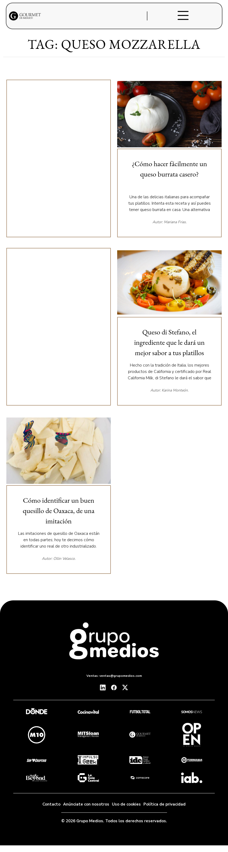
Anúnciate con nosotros (86, 804)
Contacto (51, 804)
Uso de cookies (126, 804)
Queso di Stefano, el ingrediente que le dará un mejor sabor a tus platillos (169, 342)
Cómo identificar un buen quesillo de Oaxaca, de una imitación (59, 511)
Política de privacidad (164, 804)
